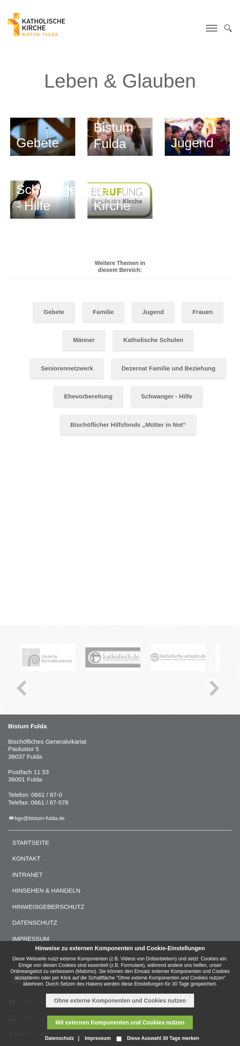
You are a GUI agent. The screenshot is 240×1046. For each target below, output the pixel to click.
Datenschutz (34, 922)
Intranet (27, 874)
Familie (103, 311)
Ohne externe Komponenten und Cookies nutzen (120, 1000)
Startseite (30, 842)
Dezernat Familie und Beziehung (169, 368)
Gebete (54, 311)
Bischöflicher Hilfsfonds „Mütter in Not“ (128, 424)
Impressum (30, 938)
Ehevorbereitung (88, 396)
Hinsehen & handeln (46, 890)
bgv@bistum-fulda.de (40, 818)
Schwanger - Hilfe (166, 396)
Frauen (202, 311)
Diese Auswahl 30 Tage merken (163, 1038)
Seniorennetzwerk (67, 368)
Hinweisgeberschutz (48, 906)
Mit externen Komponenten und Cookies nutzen (119, 1022)
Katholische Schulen (153, 339)
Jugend (153, 311)
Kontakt (26, 858)
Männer (84, 339)
